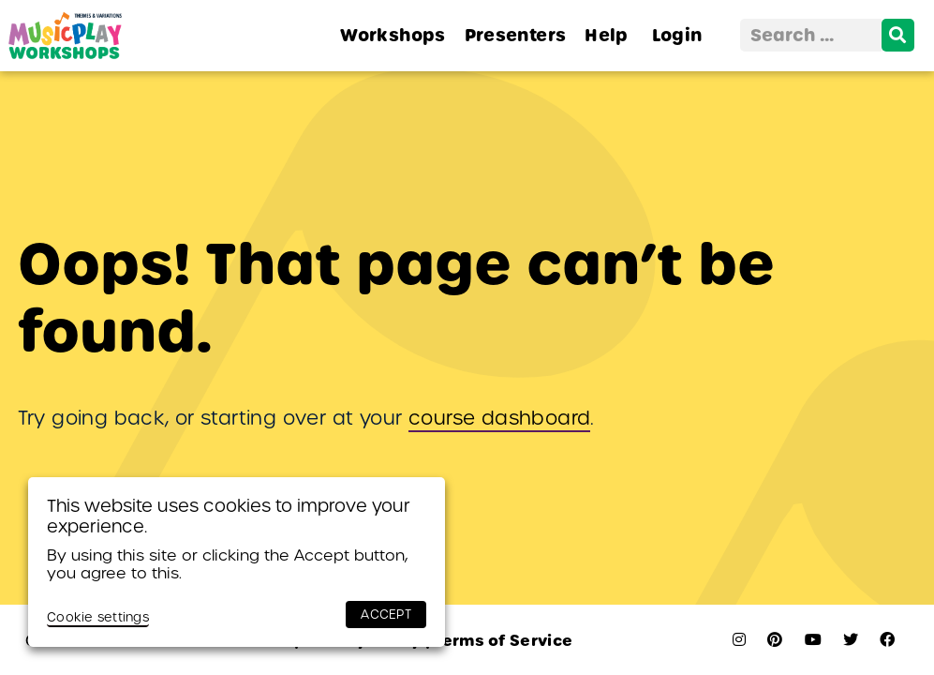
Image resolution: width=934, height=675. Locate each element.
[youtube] (813, 640)
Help (606, 35)
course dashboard (499, 418)
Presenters (516, 35)
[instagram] (739, 640)
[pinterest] (774, 640)
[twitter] (850, 640)
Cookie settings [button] (98, 617)
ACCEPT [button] (386, 614)
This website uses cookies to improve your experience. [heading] (228, 516)
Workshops (392, 35)
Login (677, 35)
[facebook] (887, 640)
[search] (898, 35)
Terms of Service (499, 641)
